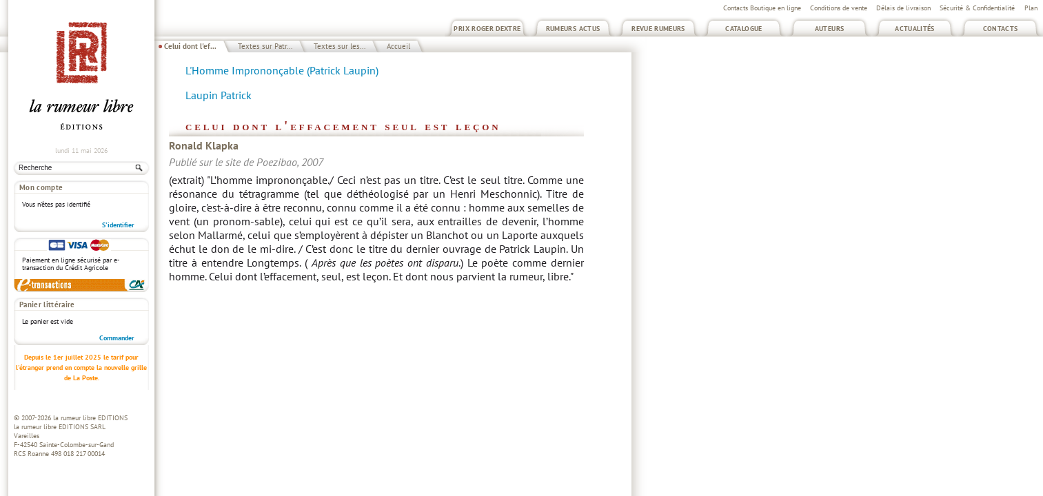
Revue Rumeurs (658, 28)
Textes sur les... (339, 46)
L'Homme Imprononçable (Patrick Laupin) (281, 70)
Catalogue (743, 28)
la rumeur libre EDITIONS (90, 417)
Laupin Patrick (218, 95)
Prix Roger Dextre (487, 28)
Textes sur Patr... (265, 46)
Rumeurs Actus (573, 28)
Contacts (1000, 28)
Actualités (915, 28)
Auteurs (829, 28)
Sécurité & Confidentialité (977, 7)
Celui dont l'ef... (190, 46)
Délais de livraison (903, 7)
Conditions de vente (838, 7)
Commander (116, 337)
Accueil (398, 46)
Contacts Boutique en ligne (762, 7)
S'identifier (118, 224)
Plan (1030, 7)
